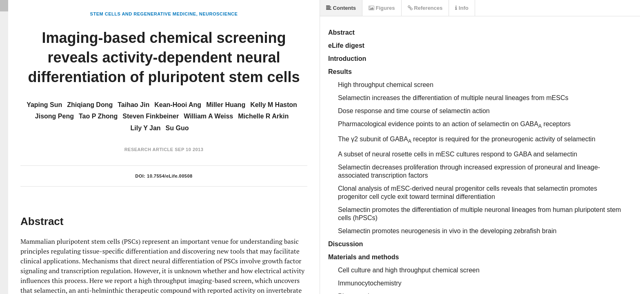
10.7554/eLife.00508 (170, 176)
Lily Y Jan (145, 128)
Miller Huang (225, 104)
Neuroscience (218, 13)
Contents (341, 8)
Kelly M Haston (273, 104)
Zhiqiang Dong (90, 104)
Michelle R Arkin (263, 116)
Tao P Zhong (98, 116)
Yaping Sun (44, 104)
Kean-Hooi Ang (177, 104)
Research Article (148, 149)
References (425, 8)
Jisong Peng (54, 116)
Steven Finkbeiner (150, 116)
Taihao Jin (133, 104)
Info (461, 8)
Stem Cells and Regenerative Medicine (143, 13)
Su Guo (177, 128)
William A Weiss (208, 116)
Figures (382, 8)
